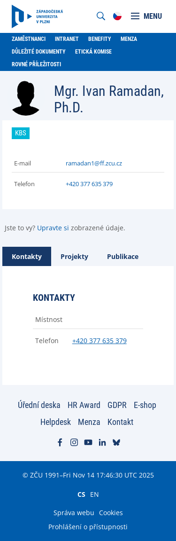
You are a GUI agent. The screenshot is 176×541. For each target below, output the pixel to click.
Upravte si (53, 227)
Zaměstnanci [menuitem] (29, 39)
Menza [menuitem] (129, 39)
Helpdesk (55, 422)
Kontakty (27, 256)
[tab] (26, 256)
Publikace (122, 256)
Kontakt (120, 422)
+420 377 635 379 (89, 184)
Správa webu (74, 512)
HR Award (84, 405)
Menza (89, 422)
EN (94, 494)
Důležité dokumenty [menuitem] (39, 51)
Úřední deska (39, 405)
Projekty (74, 256)
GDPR (117, 405)
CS (81, 494)
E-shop (145, 405)
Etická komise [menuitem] (93, 51)
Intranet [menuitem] (67, 39)
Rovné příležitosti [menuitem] (36, 64)
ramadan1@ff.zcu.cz (94, 163)
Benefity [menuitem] (99, 39)
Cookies (111, 512)
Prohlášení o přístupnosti (88, 526)
